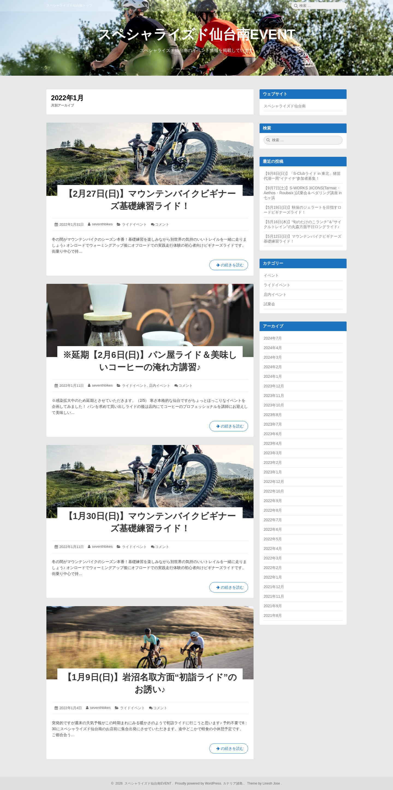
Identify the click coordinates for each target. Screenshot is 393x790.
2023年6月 (273, 434)
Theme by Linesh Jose (264, 783)
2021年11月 (274, 596)
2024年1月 (273, 376)
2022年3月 (273, 558)
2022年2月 (273, 567)
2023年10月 (274, 405)
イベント (271, 275)
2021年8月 (273, 615)
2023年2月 (273, 462)
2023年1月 (273, 472)
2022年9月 (273, 501)
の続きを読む (229, 266)
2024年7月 (273, 338)
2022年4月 (273, 548)
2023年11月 (274, 395)
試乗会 (269, 304)
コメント (162, 224)
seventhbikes (102, 224)
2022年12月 (274, 481)
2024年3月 (273, 357)
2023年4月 (273, 443)
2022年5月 (273, 539)
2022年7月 (273, 520)
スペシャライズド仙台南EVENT (197, 34)
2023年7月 (273, 424)
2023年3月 (273, 453)
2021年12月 (274, 587)
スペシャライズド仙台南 (285, 106)
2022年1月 (273, 577)
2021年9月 (273, 606)
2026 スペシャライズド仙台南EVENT (142, 783)
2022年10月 (274, 491)
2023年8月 (273, 414)
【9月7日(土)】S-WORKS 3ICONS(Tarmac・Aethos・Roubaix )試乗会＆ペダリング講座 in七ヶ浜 (303, 193)
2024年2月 (273, 367)
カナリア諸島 (233, 783)
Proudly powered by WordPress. (198, 783)
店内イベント (159, 386)
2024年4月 (273, 348)
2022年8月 (273, 510)
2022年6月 (273, 529)
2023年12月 (274, 386)
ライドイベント (134, 224)
